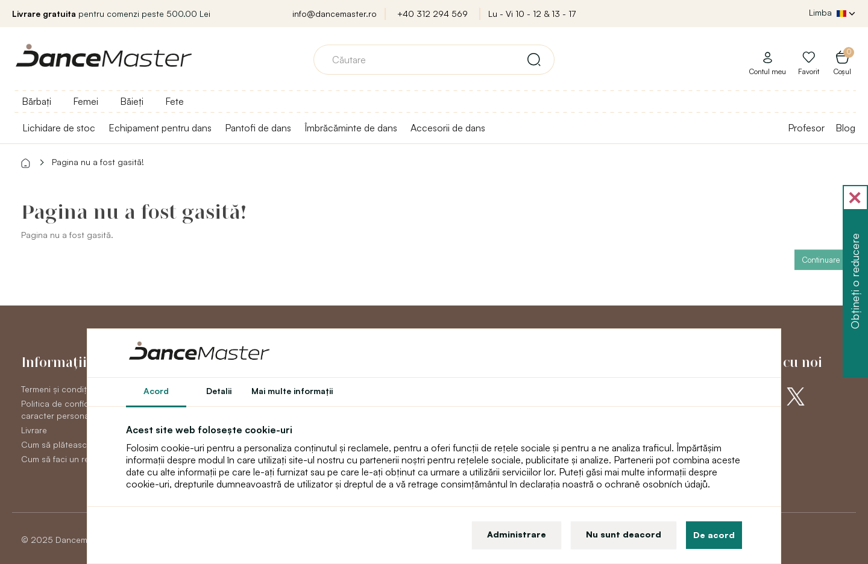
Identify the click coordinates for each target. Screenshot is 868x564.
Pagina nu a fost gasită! (98, 162)
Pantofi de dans (258, 128)
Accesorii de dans (447, 128)
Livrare (34, 430)
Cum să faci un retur (60, 459)
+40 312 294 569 (432, 13)
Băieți (131, 101)
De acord (714, 535)
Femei (85, 101)
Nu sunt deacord (623, 534)
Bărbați (36, 101)
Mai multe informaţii (292, 391)
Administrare (516, 534)
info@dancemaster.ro (334, 13)
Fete (174, 101)
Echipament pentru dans (160, 128)
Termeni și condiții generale (74, 389)
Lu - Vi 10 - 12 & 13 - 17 (532, 13)
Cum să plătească (56, 444)
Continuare (821, 260)
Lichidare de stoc (58, 128)
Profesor (806, 128)
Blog (845, 128)
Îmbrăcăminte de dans (350, 128)
